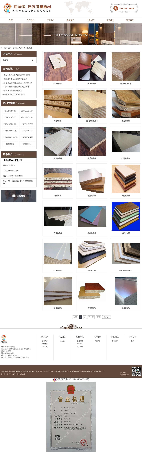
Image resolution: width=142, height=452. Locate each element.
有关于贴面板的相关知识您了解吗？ (17, 87)
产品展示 (62, 337)
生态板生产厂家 (27, 124)
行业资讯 (80, 344)
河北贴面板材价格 (10, 131)
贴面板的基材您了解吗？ (13, 91)
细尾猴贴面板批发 (10, 124)
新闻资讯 (80, 337)
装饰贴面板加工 (10, 117)
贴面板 (29, 48)
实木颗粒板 (58, 83)
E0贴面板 (57, 121)
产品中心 (50, 20)
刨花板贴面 (126, 233)
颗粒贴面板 (92, 233)
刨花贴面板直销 (92, 121)
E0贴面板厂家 (27, 131)
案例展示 (70, 20)
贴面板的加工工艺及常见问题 (15, 94)
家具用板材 (92, 83)
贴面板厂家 (92, 270)
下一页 (91, 317)
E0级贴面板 (126, 158)
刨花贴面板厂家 (125, 83)
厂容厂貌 (45, 346)
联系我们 (130, 20)
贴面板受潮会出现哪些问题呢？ (15, 79)
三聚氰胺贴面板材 (125, 270)
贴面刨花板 (27, 144)
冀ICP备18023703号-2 (47, 371)
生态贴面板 (10, 144)
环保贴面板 (58, 233)
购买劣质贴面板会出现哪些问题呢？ (17, 75)
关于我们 (30, 20)
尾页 (98, 317)
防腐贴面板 (58, 270)
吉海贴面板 (126, 196)
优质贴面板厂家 (27, 117)
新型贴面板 (92, 196)
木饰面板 (58, 196)
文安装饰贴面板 (27, 137)
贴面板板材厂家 (10, 111)
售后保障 (115, 337)
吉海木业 (22, 374)
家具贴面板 (126, 308)
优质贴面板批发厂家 (10, 137)
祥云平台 (9, 374)
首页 (11, 20)
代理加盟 (97, 337)
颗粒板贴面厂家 (77, 371)
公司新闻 (80, 341)
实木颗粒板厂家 (87, 371)
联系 (132, 341)
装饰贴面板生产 (27, 111)
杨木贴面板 (58, 158)
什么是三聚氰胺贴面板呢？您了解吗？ (18, 83)
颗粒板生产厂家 (67, 371)
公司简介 (45, 341)
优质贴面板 (92, 158)
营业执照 (45, 344)
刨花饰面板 (92, 308)
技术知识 (90, 20)
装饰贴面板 (58, 308)
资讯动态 (110, 20)
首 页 (15, 48)
